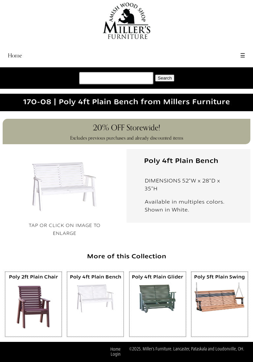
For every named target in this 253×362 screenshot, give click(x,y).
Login (116, 354)
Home (15, 55)
